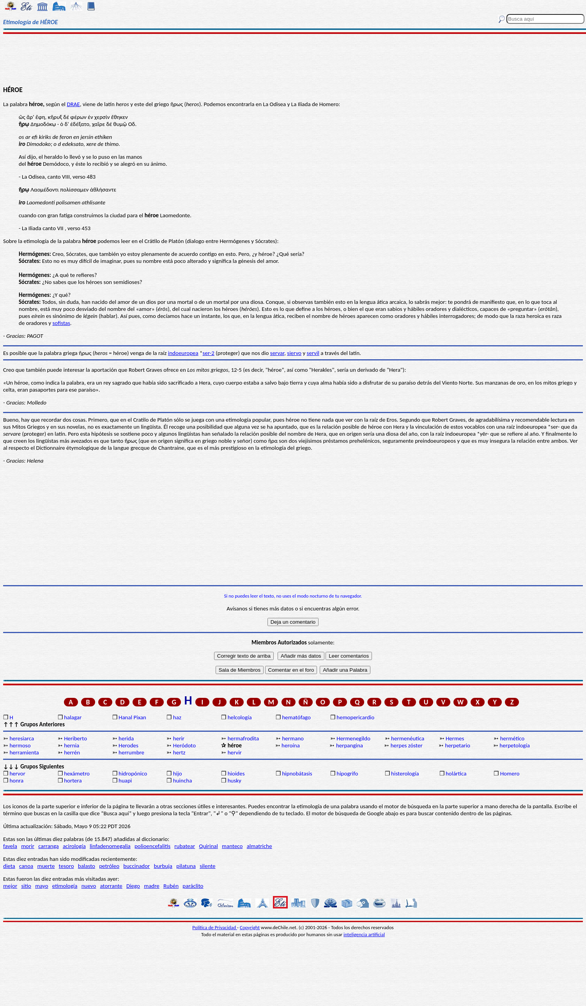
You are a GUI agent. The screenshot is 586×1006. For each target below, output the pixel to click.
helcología (240, 717)
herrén (72, 752)
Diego (133, 885)
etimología (65, 885)
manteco (232, 846)
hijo (177, 773)
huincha (182, 780)
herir (178, 738)
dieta (9, 865)
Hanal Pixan (132, 717)
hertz (179, 752)
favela (10, 846)
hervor (17, 773)
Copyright (250, 927)
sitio (26, 885)
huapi (125, 780)
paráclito (192, 885)
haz (177, 717)
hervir (235, 752)
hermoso (19, 745)
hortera (72, 780)
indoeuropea (183, 353)
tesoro (66, 865)
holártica (456, 773)
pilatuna (186, 865)
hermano (293, 738)
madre (151, 885)
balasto (86, 865)
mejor (10, 885)
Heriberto (75, 738)
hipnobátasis (297, 773)
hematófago (296, 717)
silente (207, 865)
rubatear (184, 846)
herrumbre (131, 752)
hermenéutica (407, 738)
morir (27, 846)
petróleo (109, 865)
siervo (294, 353)
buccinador (136, 865)
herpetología (514, 745)
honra (16, 780)
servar (277, 353)
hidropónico (133, 773)
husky (234, 780)
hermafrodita (243, 738)
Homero (510, 773)
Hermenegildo (353, 738)
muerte (46, 865)
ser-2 (208, 353)
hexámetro (77, 773)
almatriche (259, 846)
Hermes (455, 738)
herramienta (24, 752)
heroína (290, 745)
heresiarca (21, 738)
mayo (41, 885)
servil (313, 353)
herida (126, 738)
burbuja (163, 865)
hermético (512, 738)
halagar (72, 717)
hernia (71, 745)
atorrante (111, 885)
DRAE (73, 104)
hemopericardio (355, 717)
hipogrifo (347, 773)
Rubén (171, 885)
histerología (405, 773)
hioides (236, 773)
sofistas (61, 322)
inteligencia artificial (364, 934)
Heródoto (184, 745)
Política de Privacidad (214, 927)
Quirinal (208, 846)
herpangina (349, 745)
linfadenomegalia (110, 846)
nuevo (88, 885)
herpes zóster (407, 745)
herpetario (457, 745)
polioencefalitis (152, 846)
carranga (48, 846)
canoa (26, 865)
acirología (74, 846)
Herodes (128, 745)
